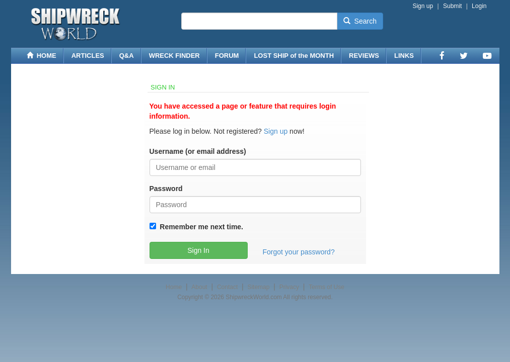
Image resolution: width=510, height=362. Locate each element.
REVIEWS (364, 55)
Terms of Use (326, 287)
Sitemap (258, 287)
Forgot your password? (299, 252)
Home (174, 287)
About (199, 287)
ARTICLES (87, 55)
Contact (227, 287)
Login (479, 6)
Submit (452, 6)
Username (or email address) (198, 151)
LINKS (404, 55)
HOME (41, 55)
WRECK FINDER (174, 55)
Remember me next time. (200, 227)
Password (166, 189)
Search (360, 21)
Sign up (422, 6)
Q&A (126, 55)
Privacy (289, 287)
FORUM (227, 55)
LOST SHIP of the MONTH (294, 55)
